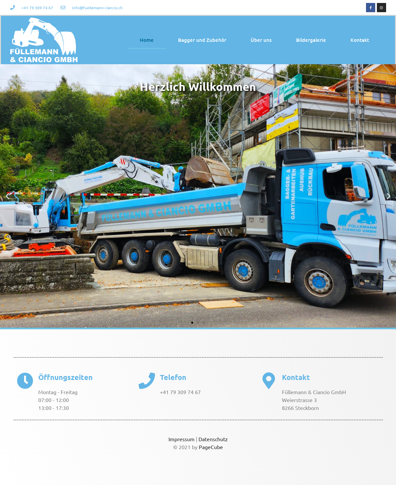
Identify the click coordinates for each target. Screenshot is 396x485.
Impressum (181, 439)
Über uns (261, 40)
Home (147, 40)
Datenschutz (213, 439)
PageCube (211, 447)
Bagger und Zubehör (202, 40)
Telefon (173, 377)
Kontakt (359, 40)
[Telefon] (146, 380)
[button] (7, 196)
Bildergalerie (311, 40)
